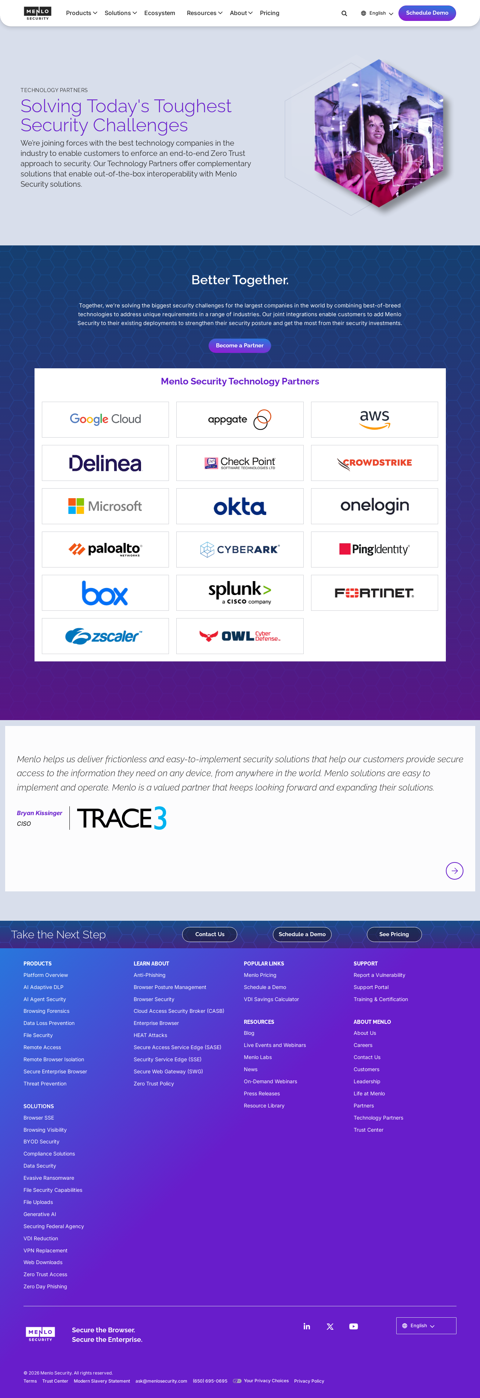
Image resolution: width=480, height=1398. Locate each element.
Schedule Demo (427, 13)
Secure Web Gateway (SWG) (168, 1071)
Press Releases (262, 1093)
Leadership (367, 1081)
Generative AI (40, 1214)
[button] (79, 12)
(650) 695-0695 (210, 1381)
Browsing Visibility (45, 1130)
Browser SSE (39, 1117)
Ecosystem (159, 13)
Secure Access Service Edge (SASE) (177, 1047)
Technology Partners (378, 1117)
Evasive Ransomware (49, 1178)
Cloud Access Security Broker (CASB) (179, 1011)
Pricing (269, 13)
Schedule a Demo (302, 934)
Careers (363, 1045)
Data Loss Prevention (49, 1023)
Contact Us (209, 934)
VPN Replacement (46, 1250)
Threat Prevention (45, 1083)
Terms (30, 1381)
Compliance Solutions (49, 1153)
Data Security (40, 1165)
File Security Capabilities (53, 1190)
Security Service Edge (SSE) (168, 1059)
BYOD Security (41, 1141)
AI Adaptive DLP (44, 987)
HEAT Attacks (150, 1035)
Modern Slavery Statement (102, 1381)
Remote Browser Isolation (54, 1059)
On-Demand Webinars (270, 1081)
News (250, 1069)
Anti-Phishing (150, 975)
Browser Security (154, 999)
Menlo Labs (258, 1057)
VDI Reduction (41, 1238)
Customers (366, 1069)
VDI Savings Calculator (271, 999)
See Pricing (394, 934)
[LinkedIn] (306, 1326)
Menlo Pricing (260, 975)
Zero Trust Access (45, 1274)
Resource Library (264, 1105)
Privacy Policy (309, 1381)
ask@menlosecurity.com (161, 1381)
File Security (38, 1035)
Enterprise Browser (156, 1023)
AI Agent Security (45, 999)
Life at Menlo (369, 1093)
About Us (365, 1033)
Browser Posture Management (170, 987)
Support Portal (371, 987)
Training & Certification (381, 999)
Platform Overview (46, 975)
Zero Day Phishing (45, 1286)
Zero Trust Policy (154, 1083)
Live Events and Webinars (275, 1045)
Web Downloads (43, 1262)
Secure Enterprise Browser (55, 1071)
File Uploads (38, 1202)
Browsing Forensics (46, 1011)
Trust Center (368, 1130)
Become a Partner (240, 345)
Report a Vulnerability (379, 975)
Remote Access (42, 1047)
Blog (249, 1033)
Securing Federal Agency (54, 1226)
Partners (364, 1105)
